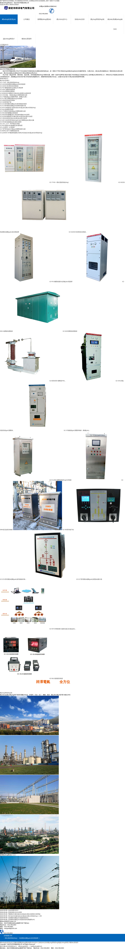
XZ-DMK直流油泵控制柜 (7, 100)
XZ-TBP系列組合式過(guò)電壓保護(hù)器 (13, 129)
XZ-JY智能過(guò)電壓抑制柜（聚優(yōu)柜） (14, 97)
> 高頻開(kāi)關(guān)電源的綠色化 (18, 918)
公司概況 (26, 19)
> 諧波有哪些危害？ (13, 910)
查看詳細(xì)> (4, 78)
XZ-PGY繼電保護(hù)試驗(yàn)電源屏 (11, 88)
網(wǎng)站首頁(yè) (9, 19)
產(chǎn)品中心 (62, 19)
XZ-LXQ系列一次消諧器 (7, 127)
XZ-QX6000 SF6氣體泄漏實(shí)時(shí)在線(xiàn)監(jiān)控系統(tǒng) (21, 133)
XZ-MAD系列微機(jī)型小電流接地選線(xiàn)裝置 (14, 114)
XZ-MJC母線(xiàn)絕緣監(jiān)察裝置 (11, 125)
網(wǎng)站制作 (23, 946)
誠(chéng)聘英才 (9, 39)
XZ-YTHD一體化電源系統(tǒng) (9, 82)
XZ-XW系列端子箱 (5, 102)
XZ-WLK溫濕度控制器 (6, 109)
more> (14, 855)
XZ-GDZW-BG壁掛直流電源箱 (9, 86)
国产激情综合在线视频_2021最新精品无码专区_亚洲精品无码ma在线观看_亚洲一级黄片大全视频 (29, 1)
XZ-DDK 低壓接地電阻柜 (7, 89)
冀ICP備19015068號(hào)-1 (8, 946)
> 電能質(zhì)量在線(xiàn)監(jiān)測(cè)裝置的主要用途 (23, 914)
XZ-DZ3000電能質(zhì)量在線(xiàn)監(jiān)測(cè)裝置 (16, 116)
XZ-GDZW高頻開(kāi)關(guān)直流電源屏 (12, 84)
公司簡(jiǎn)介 (4, 44)
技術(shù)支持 (80, 19)
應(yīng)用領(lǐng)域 (97, 19)
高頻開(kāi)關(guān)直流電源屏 (28, 938)
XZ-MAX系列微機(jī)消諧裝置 (9, 113)
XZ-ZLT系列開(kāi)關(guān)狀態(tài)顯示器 (13, 105)
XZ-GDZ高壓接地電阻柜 (7, 91)
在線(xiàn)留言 (4, 4)
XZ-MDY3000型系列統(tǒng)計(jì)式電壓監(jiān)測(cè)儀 (17, 120)
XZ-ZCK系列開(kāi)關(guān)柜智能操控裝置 (13, 104)
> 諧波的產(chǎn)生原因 (14, 912)
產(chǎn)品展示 (4, 80)
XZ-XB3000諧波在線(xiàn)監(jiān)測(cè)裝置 (13, 118)
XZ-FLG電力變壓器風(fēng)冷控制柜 (11, 98)
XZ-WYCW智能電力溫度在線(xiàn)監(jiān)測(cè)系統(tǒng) (18, 107)
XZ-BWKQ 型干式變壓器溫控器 (9, 131)
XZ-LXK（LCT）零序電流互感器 (10, 123)
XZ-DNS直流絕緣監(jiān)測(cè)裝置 (10, 122)
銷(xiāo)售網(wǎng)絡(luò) (115, 24)
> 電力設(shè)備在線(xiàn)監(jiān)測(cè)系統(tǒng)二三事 (24, 916)
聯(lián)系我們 (14, 4)
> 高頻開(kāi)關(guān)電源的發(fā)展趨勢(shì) (21, 919)
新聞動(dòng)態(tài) (44, 19)
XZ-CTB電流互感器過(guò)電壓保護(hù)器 (13, 111)
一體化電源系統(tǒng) (10, 938)
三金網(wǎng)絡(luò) (35, 946)
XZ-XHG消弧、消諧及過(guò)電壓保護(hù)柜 (13, 95)
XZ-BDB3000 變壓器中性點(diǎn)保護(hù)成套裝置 (15, 93)
